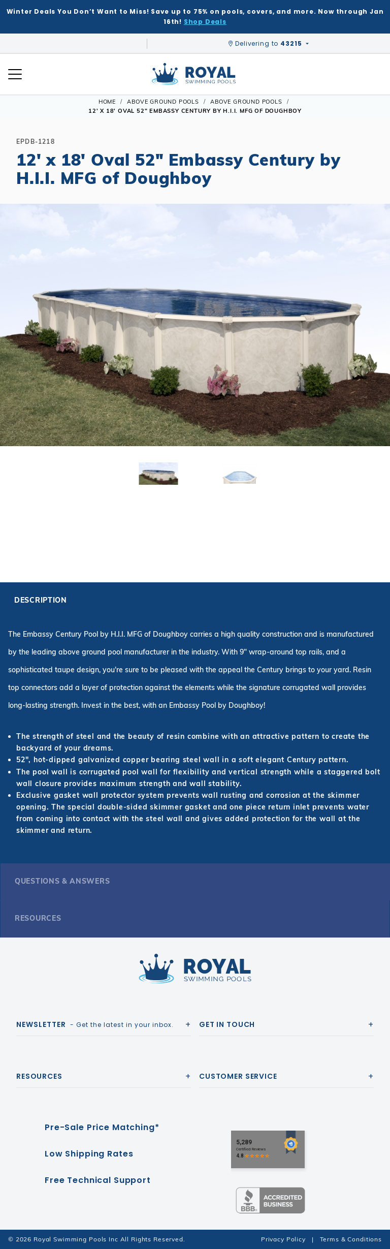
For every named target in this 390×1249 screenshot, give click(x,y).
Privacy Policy (283, 1239)
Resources (38, 918)
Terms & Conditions (351, 1239)
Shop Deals (205, 21)
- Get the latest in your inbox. (95, 1024)
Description (40, 600)
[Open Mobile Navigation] (15, 74)
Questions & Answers (62, 881)
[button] (16, 341)
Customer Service (238, 1076)
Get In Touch (227, 1024)
